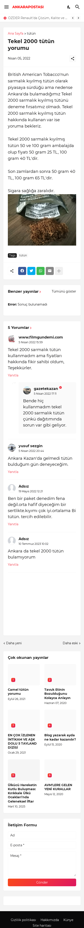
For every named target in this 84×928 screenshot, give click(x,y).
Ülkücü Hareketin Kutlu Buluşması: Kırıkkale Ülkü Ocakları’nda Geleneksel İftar (22, 793)
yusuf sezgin (31, 446)
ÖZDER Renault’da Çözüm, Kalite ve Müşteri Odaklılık (38, 18)
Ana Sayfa (15, 33)
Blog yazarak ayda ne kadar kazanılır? (60, 737)
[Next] (78, 18)
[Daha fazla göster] (59, 271)
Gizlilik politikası (23, 920)
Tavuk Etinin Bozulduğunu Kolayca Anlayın (57, 694)
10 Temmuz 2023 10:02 (33, 543)
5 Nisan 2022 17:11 (45, 393)
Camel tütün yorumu (18, 692)
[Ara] (78, 7)
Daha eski (70, 643)
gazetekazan (46, 389)
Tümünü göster (64, 291)
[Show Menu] (6, 7)
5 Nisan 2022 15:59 (31, 342)
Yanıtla (13, 375)
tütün (31, 33)
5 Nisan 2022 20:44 (31, 451)
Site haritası (42, 926)
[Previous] (73, 18)
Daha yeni (14, 643)
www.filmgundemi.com (41, 337)
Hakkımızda (50, 920)
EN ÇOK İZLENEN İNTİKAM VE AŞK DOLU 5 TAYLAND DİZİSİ (22, 741)
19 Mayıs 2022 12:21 (31, 491)
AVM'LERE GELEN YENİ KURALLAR (58, 787)
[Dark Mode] (69, 7)
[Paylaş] (72, 58)
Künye (68, 920)
